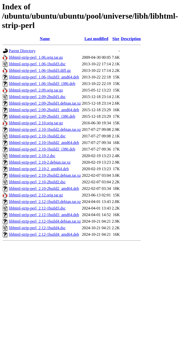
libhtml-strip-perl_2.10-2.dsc (32, 156)
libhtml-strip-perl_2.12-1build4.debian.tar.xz (45, 221)
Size (115, 39)
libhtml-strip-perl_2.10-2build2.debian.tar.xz (45, 175)
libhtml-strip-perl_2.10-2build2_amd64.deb (44, 188)
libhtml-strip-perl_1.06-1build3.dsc (37, 64)
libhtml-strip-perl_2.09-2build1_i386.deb (42, 116)
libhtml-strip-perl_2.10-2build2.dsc (37, 182)
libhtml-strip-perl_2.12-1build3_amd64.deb (44, 215)
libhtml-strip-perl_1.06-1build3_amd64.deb (44, 77)
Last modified (96, 39)
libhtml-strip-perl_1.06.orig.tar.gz (36, 57)
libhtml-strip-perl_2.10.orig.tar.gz (36, 123)
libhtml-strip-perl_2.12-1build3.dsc (37, 208)
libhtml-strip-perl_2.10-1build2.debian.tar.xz (45, 129)
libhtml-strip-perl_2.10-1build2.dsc (37, 136)
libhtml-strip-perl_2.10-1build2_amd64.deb (44, 142)
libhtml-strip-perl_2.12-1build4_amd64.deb (44, 234)
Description (131, 39)
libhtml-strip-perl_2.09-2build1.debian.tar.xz (45, 103)
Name (45, 39)
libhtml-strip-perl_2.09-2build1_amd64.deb (44, 110)
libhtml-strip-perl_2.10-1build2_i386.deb (42, 149)
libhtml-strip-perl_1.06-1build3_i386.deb (42, 83)
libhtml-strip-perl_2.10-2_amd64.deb (39, 169)
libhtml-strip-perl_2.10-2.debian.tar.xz (39, 162)
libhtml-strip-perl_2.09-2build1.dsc (37, 97)
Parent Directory (22, 51)
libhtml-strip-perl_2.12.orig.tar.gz (36, 195)
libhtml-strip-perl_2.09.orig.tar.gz (36, 90)
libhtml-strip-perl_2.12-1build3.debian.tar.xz (45, 201)
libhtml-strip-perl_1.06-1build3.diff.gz (40, 70)
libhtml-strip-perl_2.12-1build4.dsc (37, 228)
